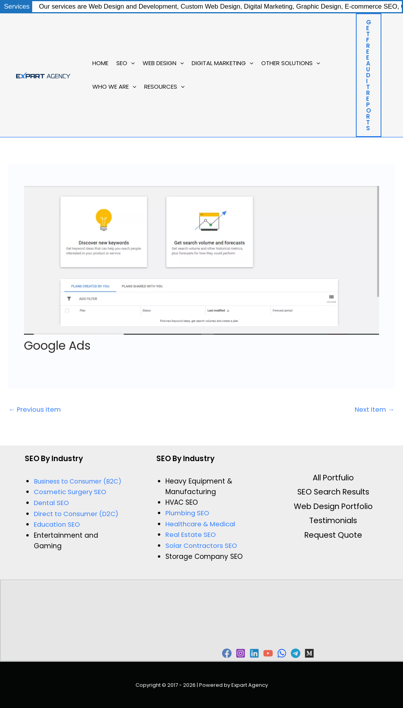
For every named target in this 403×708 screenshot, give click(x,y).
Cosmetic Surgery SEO (71, 491)
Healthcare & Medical (202, 524)
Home (100, 63)
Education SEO (58, 524)
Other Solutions (290, 63)
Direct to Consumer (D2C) (78, 513)
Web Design (163, 63)
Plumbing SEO (188, 513)
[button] (131, 63)
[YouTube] (286, 653)
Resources (164, 87)
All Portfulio (333, 478)
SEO (125, 63)
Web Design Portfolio (333, 507)
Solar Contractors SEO (202, 545)
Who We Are (114, 87)
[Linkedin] (266, 653)
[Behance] (345, 653)
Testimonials (333, 521)
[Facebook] (227, 653)
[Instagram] (246, 653)
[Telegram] (325, 653)
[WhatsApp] (305, 653)
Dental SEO (52, 502)
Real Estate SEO (191, 534)
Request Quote (333, 536)
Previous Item (36, 409)
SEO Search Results (333, 492)
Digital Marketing (222, 63)
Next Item (373, 409)
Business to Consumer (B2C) (77, 481)
